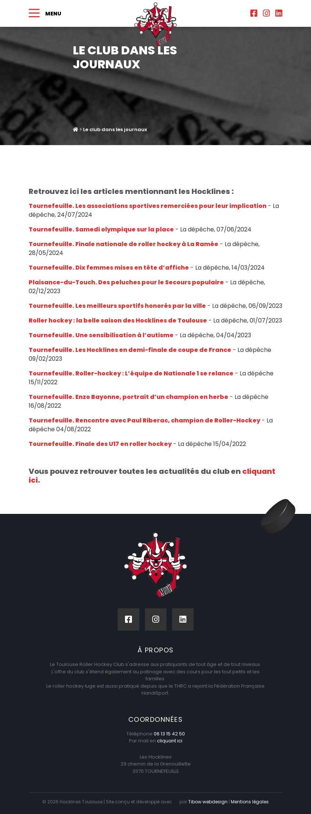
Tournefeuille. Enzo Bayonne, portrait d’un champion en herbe (128, 397)
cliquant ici (169, 740)
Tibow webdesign (207, 802)
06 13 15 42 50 (169, 733)
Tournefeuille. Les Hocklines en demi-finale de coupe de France (130, 350)
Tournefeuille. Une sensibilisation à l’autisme (101, 335)
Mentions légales (249, 802)
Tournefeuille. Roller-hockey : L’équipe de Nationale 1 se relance (131, 373)
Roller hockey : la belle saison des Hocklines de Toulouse (118, 320)
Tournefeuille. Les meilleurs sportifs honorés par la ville (117, 306)
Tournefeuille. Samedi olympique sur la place (101, 229)
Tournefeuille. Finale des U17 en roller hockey (100, 444)
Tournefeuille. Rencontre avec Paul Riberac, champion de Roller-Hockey (144, 420)
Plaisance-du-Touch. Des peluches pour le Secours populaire (126, 282)
